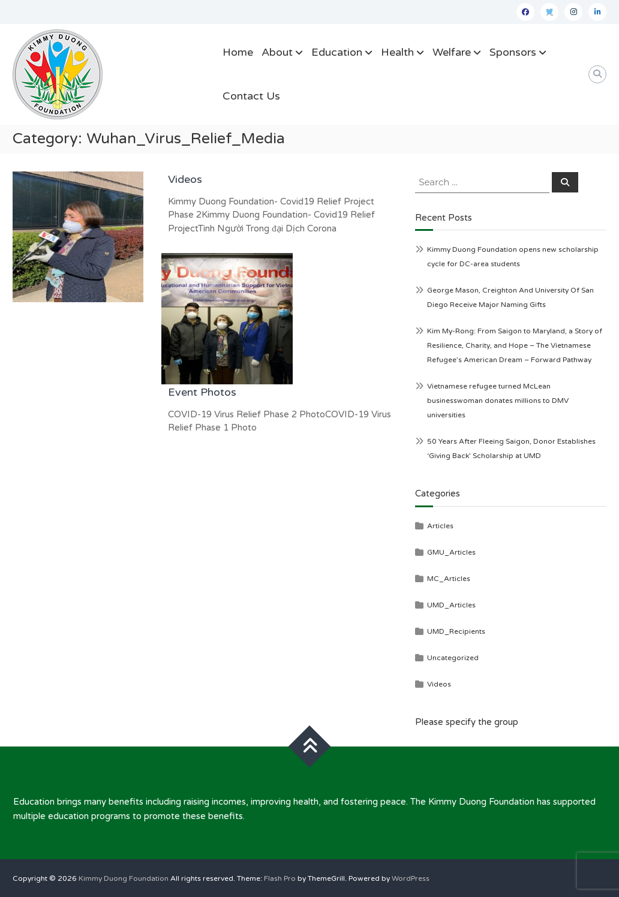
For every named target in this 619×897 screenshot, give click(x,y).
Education (336, 52)
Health (397, 52)
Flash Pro (280, 878)
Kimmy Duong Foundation (124, 878)
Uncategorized (453, 658)
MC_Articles (448, 578)
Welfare (451, 52)
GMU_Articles (451, 552)
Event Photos (202, 392)
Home (238, 52)
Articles (440, 526)
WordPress (410, 878)
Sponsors (512, 52)
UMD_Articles (451, 605)
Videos (185, 179)
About (277, 52)
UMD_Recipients (456, 631)
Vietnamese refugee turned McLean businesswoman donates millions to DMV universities (498, 400)
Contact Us (251, 96)
